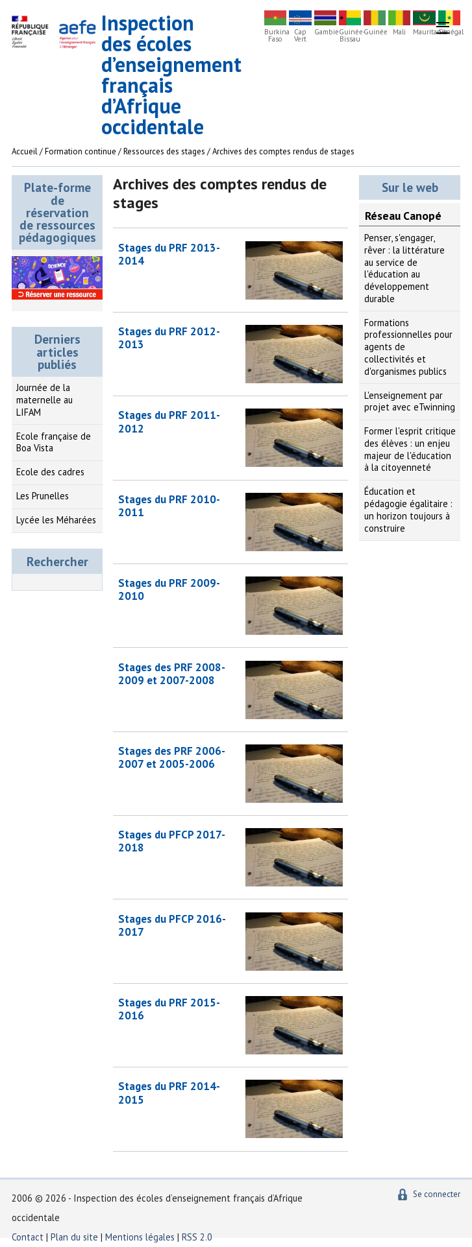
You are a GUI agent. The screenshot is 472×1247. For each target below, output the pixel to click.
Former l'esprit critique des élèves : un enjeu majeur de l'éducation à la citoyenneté (410, 449)
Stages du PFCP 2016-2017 (172, 925)
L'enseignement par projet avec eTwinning (409, 401)
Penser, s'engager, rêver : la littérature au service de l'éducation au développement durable (404, 268)
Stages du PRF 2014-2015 (169, 1092)
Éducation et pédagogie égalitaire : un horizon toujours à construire (408, 509)
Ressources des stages (164, 151)
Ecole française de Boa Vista (53, 442)
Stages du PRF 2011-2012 (169, 421)
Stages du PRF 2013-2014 (169, 254)
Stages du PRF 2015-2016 (169, 1009)
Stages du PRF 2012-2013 (169, 337)
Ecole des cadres (50, 472)
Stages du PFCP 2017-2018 (171, 841)
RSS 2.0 (197, 1237)
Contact (27, 1237)
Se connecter (436, 1194)
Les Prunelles (42, 496)
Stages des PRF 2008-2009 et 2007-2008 (171, 673)
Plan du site (76, 1237)
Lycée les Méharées (56, 520)
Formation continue (80, 151)
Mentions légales (140, 1237)
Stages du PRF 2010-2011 (169, 505)
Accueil (25, 151)
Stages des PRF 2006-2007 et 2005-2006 (171, 757)
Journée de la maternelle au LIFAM (44, 399)
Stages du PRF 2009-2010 (169, 589)
